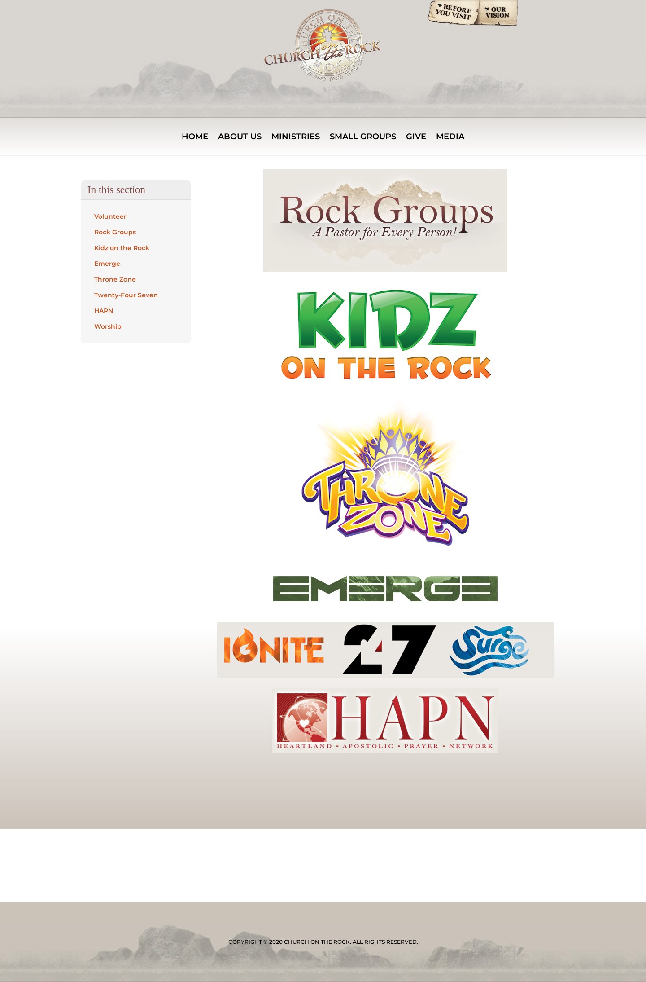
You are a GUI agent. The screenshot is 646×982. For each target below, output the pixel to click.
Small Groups (363, 137)
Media (450, 137)
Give (416, 137)
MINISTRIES (295, 137)
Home (195, 137)
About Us (240, 137)
